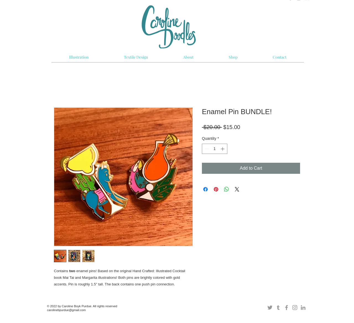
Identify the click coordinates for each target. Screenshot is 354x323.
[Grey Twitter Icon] (270, 307)
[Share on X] (237, 189)
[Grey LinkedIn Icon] (303, 307)
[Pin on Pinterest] (216, 189)
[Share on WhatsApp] (226, 189)
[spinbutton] (215, 149)
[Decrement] (206, 149)
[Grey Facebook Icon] (286, 307)
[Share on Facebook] (205, 189)
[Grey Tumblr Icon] (278, 307)
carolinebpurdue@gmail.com (66, 310)
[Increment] (223, 149)
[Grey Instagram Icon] (294, 307)
